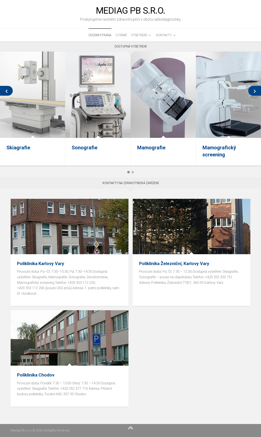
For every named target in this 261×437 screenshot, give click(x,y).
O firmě (121, 35)
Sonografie (84, 148)
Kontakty (164, 35)
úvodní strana (99, 35)
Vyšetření (139, 35)
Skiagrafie (18, 148)
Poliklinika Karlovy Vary (40, 263)
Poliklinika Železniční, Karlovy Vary (174, 263)
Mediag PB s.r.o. (130, 10)
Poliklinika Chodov (35, 375)
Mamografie (151, 148)
